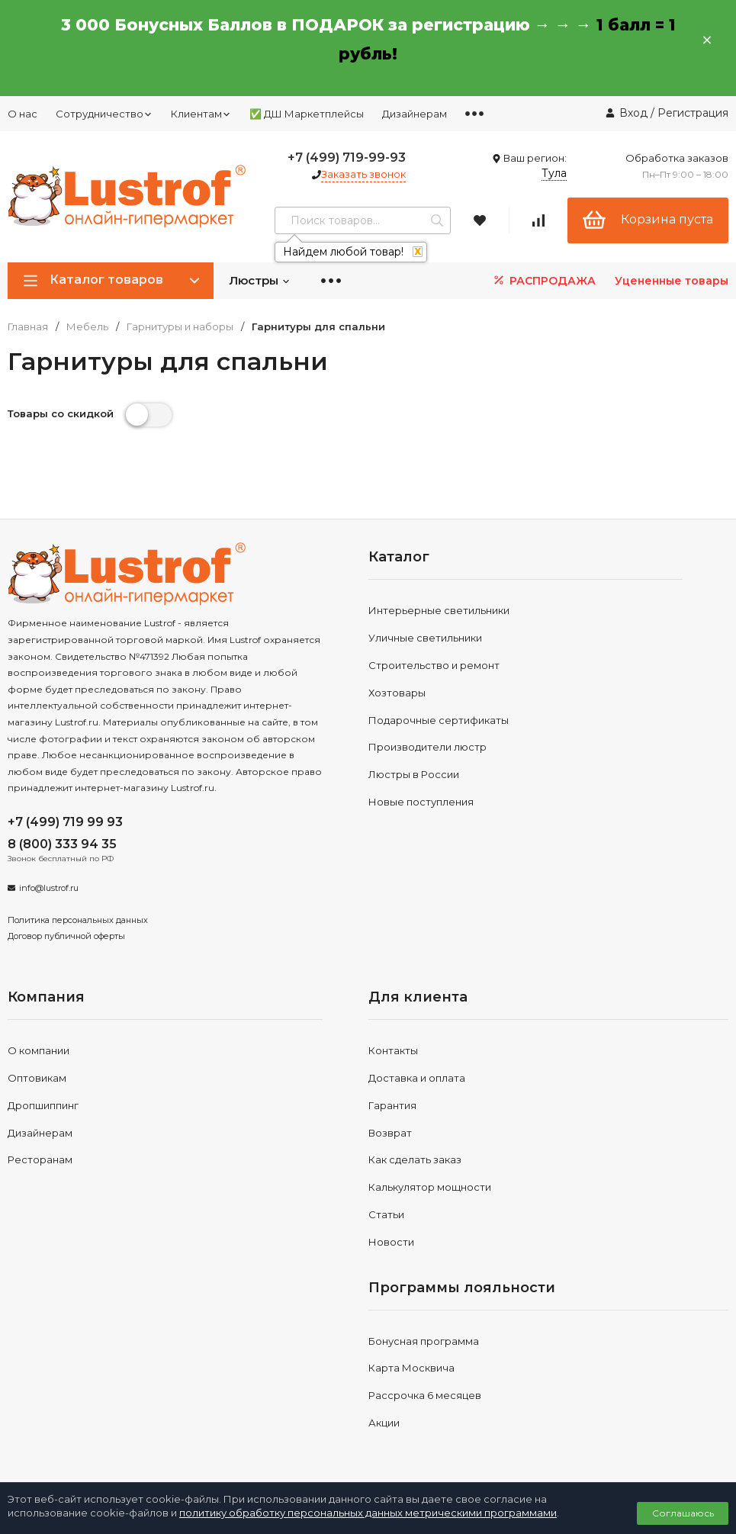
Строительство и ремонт (434, 665)
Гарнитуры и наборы (180, 327)
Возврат (390, 1133)
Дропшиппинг (43, 1105)
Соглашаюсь (683, 1513)
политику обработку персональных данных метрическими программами (368, 1513)
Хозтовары (397, 693)
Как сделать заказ (414, 1159)
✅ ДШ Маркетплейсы (306, 114)
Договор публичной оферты (66, 936)
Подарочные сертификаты (438, 720)
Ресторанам (40, 1159)
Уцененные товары (671, 281)
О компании (38, 1050)
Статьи (386, 1214)
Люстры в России (413, 774)
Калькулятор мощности (429, 1187)
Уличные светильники (425, 638)
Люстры (260, 280)
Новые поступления (421, 802)
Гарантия (392, 1105)
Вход (633, 113)
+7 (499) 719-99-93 (347, 157)
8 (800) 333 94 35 (62, 844)
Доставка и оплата (416, 1078)
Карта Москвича (411, 1368)
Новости (391, 1242)
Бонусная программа (423, 1341)
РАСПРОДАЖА (543, 280)
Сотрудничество (104, 114)
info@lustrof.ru (49, 888)
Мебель (87, 327)
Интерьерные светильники (438, 610)
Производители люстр (427, 747)
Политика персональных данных (78, 920)
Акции (384, 1423)
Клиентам (201, 114)
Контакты (393, 1050)
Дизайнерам (414, 114)
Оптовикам (37, 1078)
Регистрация (692, 113)
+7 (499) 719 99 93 (65, 822)
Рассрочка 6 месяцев (424, 1395)
